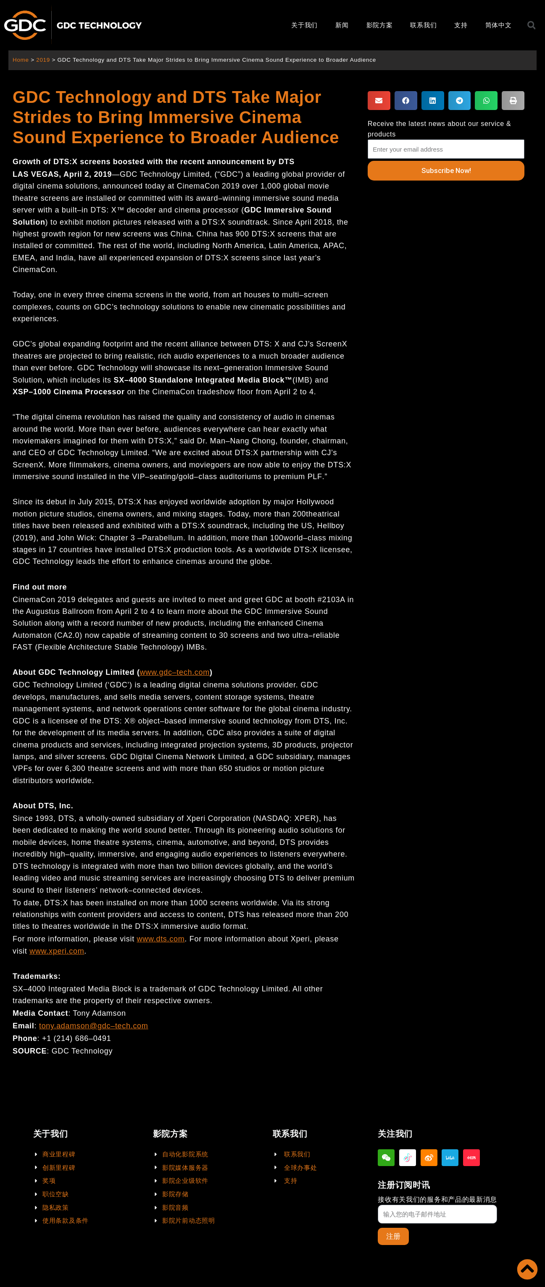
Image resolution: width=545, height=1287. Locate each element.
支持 (460, 25)
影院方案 (379, 25)
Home (21, 60)
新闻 (341, 25)
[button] (379, 100)
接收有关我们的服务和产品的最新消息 (437, 1199)
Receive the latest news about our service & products (439, 129)
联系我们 (423, 25)
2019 (43, 60)
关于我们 (304, 25)
